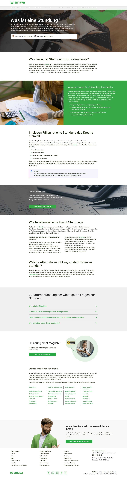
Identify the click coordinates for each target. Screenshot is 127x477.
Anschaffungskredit (70, 394)
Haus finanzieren (70, 403)
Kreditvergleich (17, 8)
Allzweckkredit (52, 396)
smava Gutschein (69, 463)
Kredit (28, 8)
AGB (93, 472)
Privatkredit (37, 8)
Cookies (114, 472)
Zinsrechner (32, 387)
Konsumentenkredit (70, 401)
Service (95, 8)
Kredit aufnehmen (45, 451)
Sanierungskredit (70, 398)
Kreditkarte (85, 8)
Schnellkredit (32, 403)
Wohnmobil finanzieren (54, 394)
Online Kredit (44, 456)
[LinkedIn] (52, 473)
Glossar (66, 456)
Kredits (47, 64)
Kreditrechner (68, 453)
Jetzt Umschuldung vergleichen (79, 441)
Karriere (13, 453)
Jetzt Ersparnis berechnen (42, 206)
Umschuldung (59, 8)
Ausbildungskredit (70, 391)
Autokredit (48, 8)
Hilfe (12, 458)
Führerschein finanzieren (55, 391)
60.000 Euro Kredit (88, 403)
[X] (65, 473)
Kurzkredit (85, 394)
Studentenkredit (69, 387)
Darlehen (82, 237)
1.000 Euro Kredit (87, 391)
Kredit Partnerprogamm (71, 460)
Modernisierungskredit (35, 391)
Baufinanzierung (72, 8)
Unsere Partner (15, 460)
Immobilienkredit (87, 401)
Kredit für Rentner (34, 394)
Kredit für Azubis (52, 398)
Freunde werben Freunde (71, 465)
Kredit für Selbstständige (55, 387)
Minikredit (32, 398)
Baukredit (50, 403)
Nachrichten (67, 458)
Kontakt (13, 463)
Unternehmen (15, 451)
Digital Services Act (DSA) (19, 465)
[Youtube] (48, 473)
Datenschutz (107, 472)
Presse (13, 456)
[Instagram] (57, 473)
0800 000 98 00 (97, 455)
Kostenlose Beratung (98, 451)
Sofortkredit (86, 398)
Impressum (98, 472)
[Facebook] (61, 473)
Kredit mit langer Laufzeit (36, 396)
